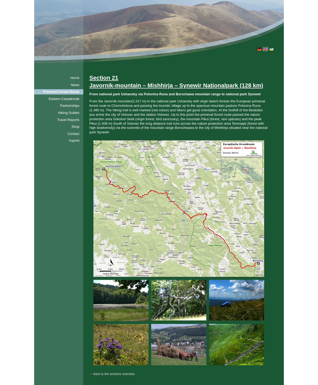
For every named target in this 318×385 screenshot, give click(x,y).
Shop (75, 127)
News (75, 85)
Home (74, 78)
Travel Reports (68, 120)
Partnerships (69, 106)
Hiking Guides (68, 113)
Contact (73, 134)
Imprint (74, 141)
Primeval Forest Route (61, 92)
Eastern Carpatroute (64, 99)
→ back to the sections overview (112, 374)
